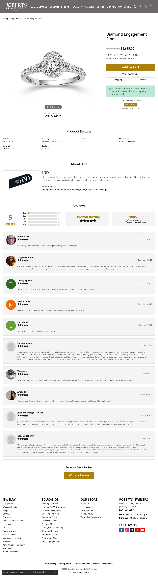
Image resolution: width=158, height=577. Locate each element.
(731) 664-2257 (53, 116)
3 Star (24, 219)
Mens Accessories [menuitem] (11, 552)
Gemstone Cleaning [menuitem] (51, 535)
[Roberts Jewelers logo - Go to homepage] (17, 6)
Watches (89, 6)
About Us (84, 504)
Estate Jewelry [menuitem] (10, 535)
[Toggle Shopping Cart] (151, 7)
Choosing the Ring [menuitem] (50, 514)
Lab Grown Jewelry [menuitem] (12, 538)
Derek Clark (23, 236)
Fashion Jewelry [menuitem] (10, 531)
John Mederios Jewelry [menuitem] (14, 545)
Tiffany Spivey (24, 280)
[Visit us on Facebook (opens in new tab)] (121, 530)
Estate (100, 6)
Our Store (124, 6)
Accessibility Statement (103, 563)
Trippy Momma (25, 257)
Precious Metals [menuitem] (49, 524)
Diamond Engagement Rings (52, 141)
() (59, 213)
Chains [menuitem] (6, 528)
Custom (54, 6)
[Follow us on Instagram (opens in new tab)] (127, 530)
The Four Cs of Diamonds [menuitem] (53, 507)
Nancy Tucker (24, 301)
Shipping (118, 80)
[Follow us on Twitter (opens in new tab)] (132, 530)
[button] (134, 7)
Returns (143, 80)
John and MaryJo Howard (30, 412)
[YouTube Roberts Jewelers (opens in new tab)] (142, 530)
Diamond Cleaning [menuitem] (50, 531)
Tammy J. (22, 371)
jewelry (5, 19)
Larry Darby (23, 322)
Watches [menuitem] (7, 548)
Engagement (15, 19)
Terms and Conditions (90, 517)
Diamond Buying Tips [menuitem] (51, 510)
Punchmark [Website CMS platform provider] (84, 573)
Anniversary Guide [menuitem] (50, 538)
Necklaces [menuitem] (7, 524)
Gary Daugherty (25, 435)
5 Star (24, 213)
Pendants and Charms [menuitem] (13, 521)
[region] (53, 67)
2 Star (24, 221)
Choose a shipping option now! (129, 92)
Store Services (87, 507)
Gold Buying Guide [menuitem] (50, 541)
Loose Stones (39, 6)
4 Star (24, 216)
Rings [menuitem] (5, 510)
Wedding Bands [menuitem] (10, 507)
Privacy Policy (86, 514)
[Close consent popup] (56, 572)
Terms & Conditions (82, 563)
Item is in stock (130, 105)
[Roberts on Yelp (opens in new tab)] (137, 530)
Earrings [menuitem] (6, 514)
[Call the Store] (126, 509)
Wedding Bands (62, 189)
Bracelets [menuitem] (7, 517)
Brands (111, 6)
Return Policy (50, 563)
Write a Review (79, 475)
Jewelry (77, 6)
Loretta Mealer (25, 343)
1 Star (24, 224)
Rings (82, 189)
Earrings (103, 189)
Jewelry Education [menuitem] (50, 504)
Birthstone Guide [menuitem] (49, 517)
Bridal (65, 6)
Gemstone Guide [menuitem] (49, 521)
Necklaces (74, 189)
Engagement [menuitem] (8, 504)
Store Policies (86, 510)
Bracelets (90, 189)
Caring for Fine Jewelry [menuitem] (52, 528)
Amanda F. (22, 391)
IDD (81, 141)
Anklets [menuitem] (6, 541)
